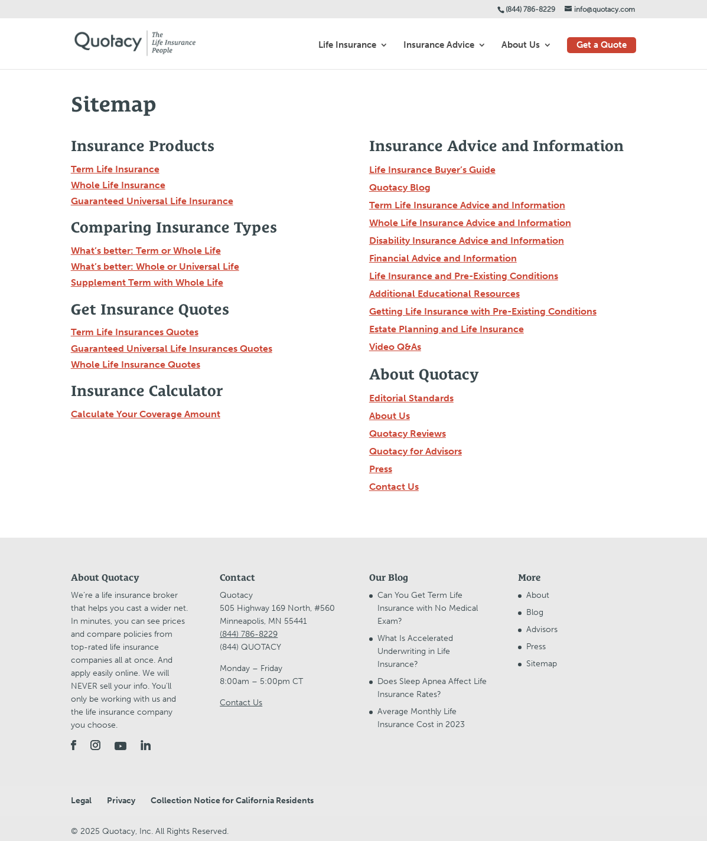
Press (380, 469)
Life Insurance (347, 45)
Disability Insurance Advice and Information (466, 240)
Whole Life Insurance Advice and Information (470, 222)
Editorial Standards (411, 398)
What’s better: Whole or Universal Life (155, 266)
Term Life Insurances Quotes (134, 332)
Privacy (121, 801)
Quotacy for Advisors (415, 451)
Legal (81, 801)
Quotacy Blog (400, 187)
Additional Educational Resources (444, 293)
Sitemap (541, 664)
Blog (534, 612)
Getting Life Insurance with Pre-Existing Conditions (483, 311)
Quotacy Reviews (407, 433)
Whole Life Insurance (118, 185)
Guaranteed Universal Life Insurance (152, 201)
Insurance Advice (438, 45)
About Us (520, 45)
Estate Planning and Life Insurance (446, 329)
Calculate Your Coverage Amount (145, 414)
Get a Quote (601, 45)
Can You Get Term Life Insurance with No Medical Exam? (427, 608)
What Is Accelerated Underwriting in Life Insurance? (415, 651)
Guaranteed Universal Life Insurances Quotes (171, 348)
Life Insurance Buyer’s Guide (432, 169)
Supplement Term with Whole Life (147, 282)
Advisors (542, 629)
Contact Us (394, 486)
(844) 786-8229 (530, 9)
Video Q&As (395, 346)
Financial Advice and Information (443, 258)
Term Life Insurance (115, 169)
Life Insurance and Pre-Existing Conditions (463, 276)
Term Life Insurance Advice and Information (467, 205)
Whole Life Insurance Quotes (135, 364)
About (537, 595)
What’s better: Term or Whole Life (146, 250)
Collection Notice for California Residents (232, 801)
